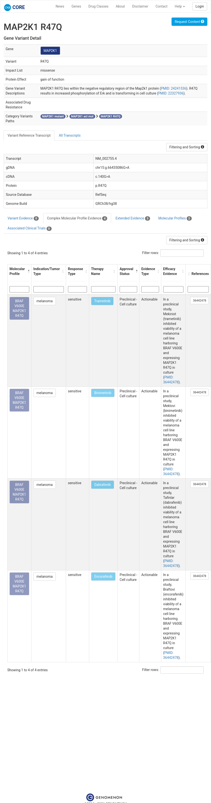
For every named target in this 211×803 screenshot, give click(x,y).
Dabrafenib (102, 485)
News (60, 6)
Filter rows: (150, 253)
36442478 (199, 300)
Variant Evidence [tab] (23, 218)
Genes (76, 6)
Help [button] (180, 6)
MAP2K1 (50, 51)
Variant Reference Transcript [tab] (29, 135)
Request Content (189, 22)
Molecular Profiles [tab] (175, 218)
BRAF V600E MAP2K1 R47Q (19, 308)
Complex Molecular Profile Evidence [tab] (77, 218)
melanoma (45, 301)
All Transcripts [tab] (69, 135)
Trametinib (102, 301)
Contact (161, 6)
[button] (28, 271)
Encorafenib (103, 576)
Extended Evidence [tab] (132, 218)
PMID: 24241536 (173, 88)
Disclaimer (140, 6)
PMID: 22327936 (170, 93)
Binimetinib (102, 393)
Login (199, 6)
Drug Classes (98, 6)
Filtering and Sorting (186, 147)
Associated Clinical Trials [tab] (30, 228)
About (120, 6)
